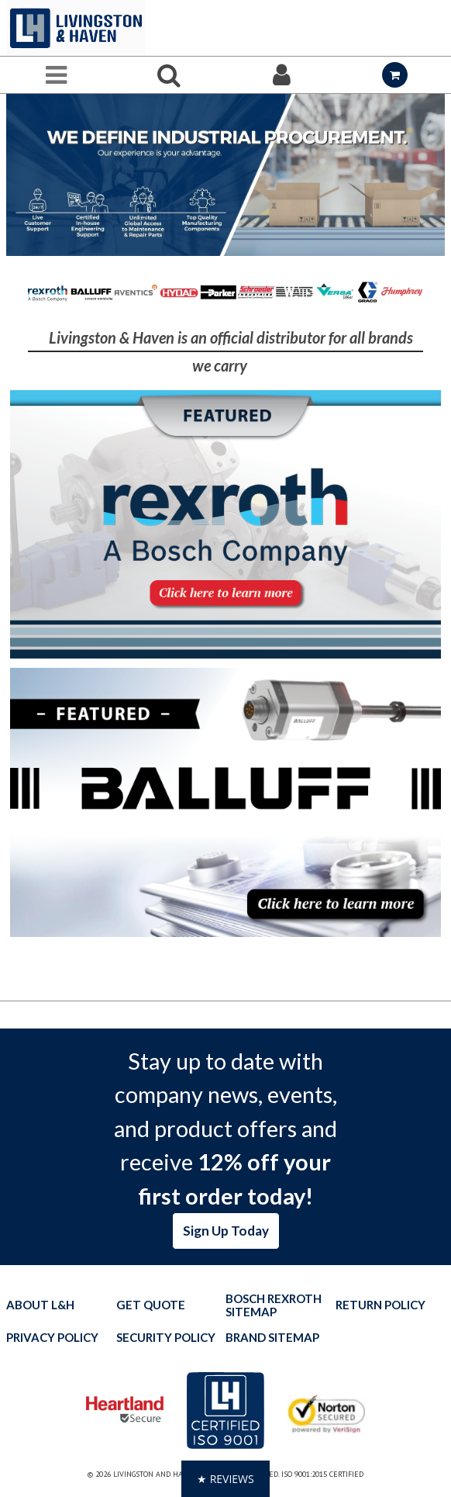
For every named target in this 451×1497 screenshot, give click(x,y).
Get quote (150, 1305)
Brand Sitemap (272, 1337)
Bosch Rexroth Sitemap (274, 1305)
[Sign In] (282, 75)
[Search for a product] (169, 75)
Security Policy (165, 1337)
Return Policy (380, 1305)
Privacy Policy (52, 1337)
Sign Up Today (226, 1230)
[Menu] (56, 75)
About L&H (40, 1305)
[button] (225, 1479)
